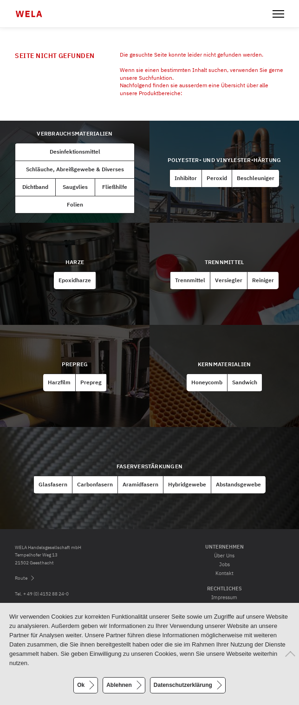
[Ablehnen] (287, 654)
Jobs (224, 564)
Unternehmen (224, 546)
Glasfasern (53, 484)
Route (21, 578)
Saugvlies (75, 186)
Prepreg (75, 364)
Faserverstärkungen (149, 466)
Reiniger (263, 280)
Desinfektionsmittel (75, 151)
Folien (75, 204)
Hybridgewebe (187, 484)
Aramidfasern (140, 484)
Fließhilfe (114, 186)
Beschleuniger (255, 178)
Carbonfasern (95, 484)
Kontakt (224, 573)
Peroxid (217, 178)
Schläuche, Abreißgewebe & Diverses (75, 169)
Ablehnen (119, 685)
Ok (80, 685)
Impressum (224, 597)
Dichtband (35, 186)
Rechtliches (224, 588)
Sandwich (244, 382)
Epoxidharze (74, 280)
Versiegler (228, 280)
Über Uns (224, 555)
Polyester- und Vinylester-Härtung (224, 159)
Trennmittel (224, 262)
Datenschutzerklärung (183, 685)
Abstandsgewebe (238, 484)
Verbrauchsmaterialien (74, 133)
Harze (74, 262)
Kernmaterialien (224, 364)
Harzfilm (59, 382)
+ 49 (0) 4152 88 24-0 (46, 594)
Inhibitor (186, 178)
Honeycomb (206, 382)
